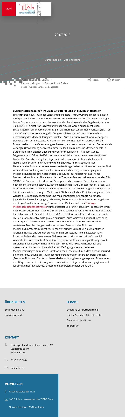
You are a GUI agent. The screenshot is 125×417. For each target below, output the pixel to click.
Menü (12, 12)
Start (23, 79)
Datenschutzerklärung (79, 320)
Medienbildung (71, 59)
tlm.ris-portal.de (14, 315)
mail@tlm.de (18, 368)
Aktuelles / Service (40, 79)
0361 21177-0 (19, 360)
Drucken (116, 80)
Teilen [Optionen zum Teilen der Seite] (96, 80)
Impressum (73, 325)
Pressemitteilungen (30, 83)
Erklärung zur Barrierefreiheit (83, 309)
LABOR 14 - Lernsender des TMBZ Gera (31, 399)
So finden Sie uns (14, 309)
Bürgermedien (53, 59)
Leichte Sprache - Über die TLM (84, 315)
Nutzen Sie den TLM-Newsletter (26, 407)
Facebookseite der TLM (22, 391)
